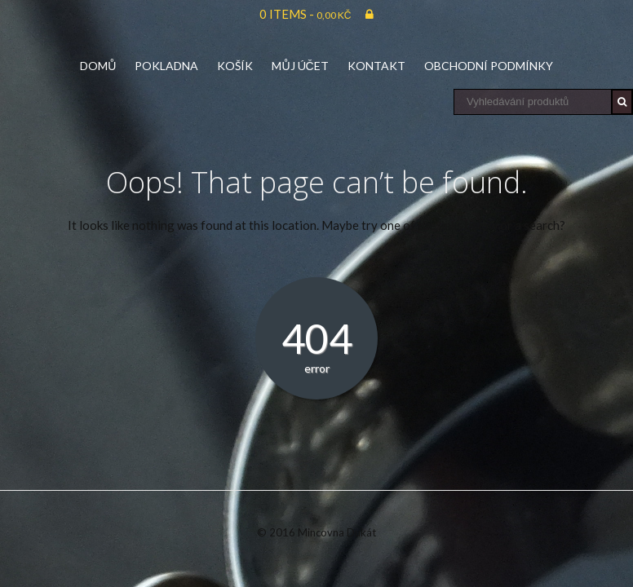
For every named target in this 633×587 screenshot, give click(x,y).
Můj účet (300, 66)
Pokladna (166, 66)
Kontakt (376, 66)
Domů (98, 66)
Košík (235, 66)
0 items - (305, 14)
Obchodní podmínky (488, 66)
